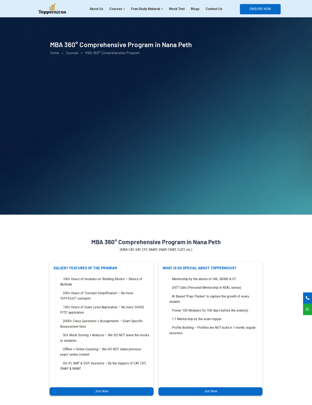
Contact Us (214, 9)
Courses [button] (115, 9)
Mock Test (177, 9)
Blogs (195, 9)
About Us (96, 9)
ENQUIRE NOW (260, 9)
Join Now (101, 391)
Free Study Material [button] (145, 9)
